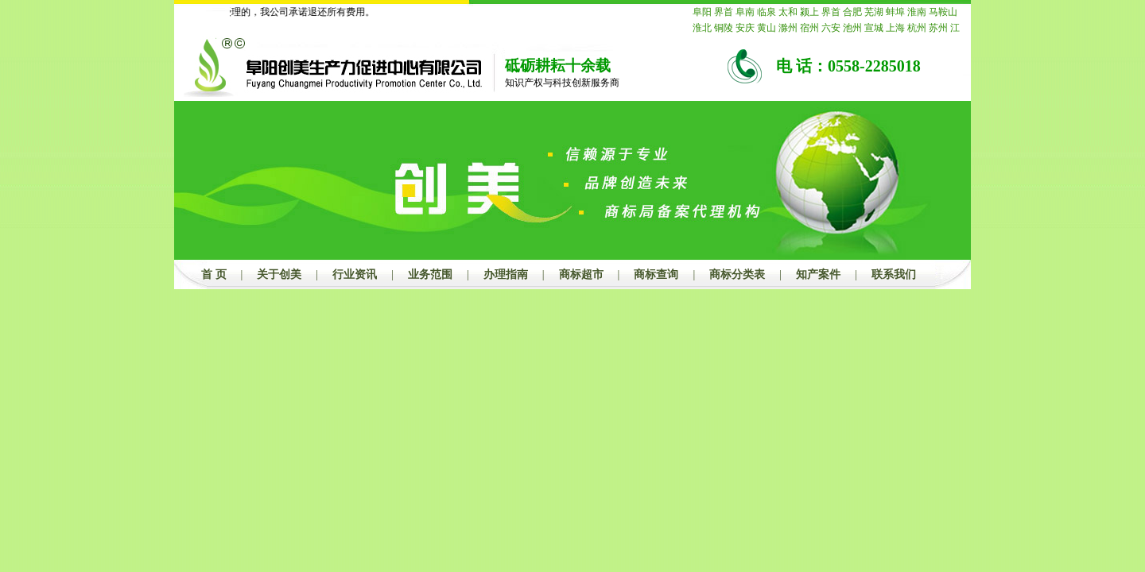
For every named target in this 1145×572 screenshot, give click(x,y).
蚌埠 (895, 11)
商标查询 (656, 274)
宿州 (809, 27)
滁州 (788, 27)
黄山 (766, 27)
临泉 (766, 11)
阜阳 (702, 11)
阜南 (745, 11)
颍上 (809, 11)
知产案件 (818, 274)
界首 (723, 11)
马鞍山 (943, 11)
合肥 (852, 11)
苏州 (938, 27)
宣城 (873, 27)
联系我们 (893, 274)
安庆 (745, 27)
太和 (788, 11)
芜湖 (873, 11)
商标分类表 (737, 274)
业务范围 (430, 274)
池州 (852, 27)
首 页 (214, 274)
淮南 (916, 11)
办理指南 (505, 274)
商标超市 (581, 274)
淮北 (702, 27)
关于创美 (279, 274)
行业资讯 (354, 274)
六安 (830, 27)
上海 (895, 27)
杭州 (916, 27)
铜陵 (723, 27)
